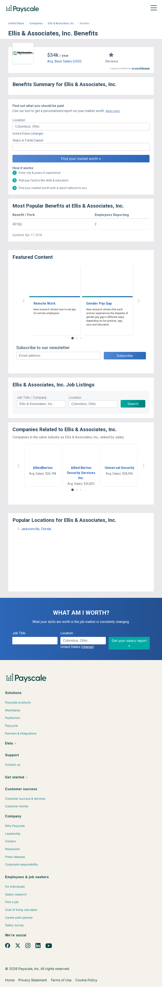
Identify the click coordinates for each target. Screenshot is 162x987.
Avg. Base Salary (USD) (64, 61)
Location (75, 398)
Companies (36, 23)
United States (16, 23)
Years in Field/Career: (28, 140)
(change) (37, 133)
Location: (19, 120)
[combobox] (81, 126)
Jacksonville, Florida (36, 529)
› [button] (138, 300)
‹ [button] (23, 300)
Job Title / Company (32, 398)
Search (133, 404)
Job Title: (19, 633)
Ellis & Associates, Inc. (61, 23)
